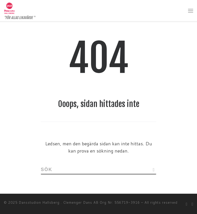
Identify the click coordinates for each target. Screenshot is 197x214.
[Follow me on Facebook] (186, 204)
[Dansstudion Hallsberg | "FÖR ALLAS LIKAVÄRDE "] (9, 8)
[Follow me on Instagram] (192, 204)
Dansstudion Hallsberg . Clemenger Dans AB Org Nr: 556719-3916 (79, 202)
